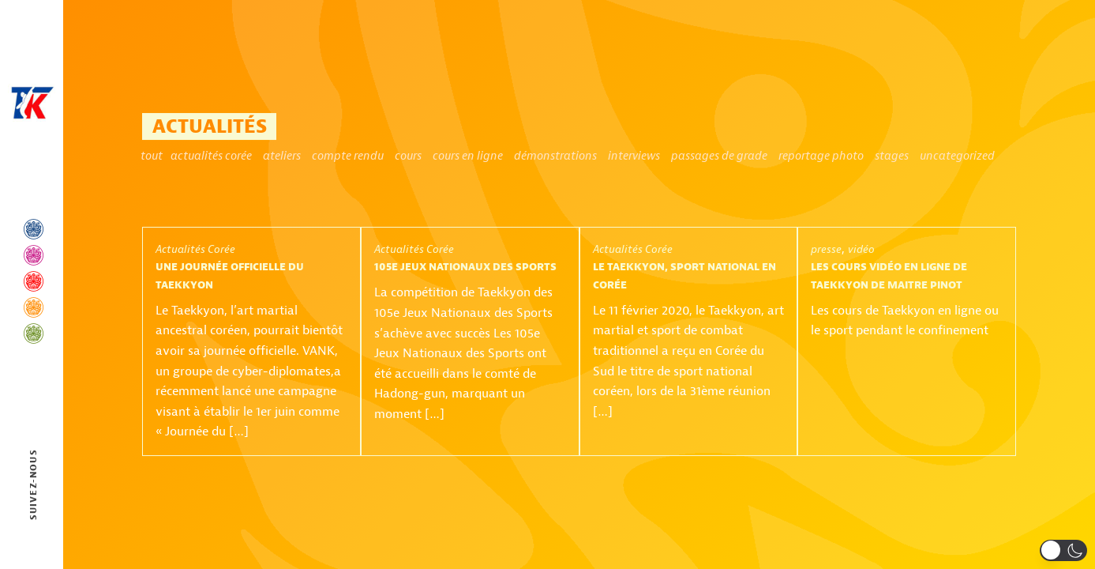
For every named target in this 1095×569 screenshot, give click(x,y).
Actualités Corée (195, 249)
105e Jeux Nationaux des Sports (465, 267)
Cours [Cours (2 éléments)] (408, 156)
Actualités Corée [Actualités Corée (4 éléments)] (211, 156)
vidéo (861, 249)
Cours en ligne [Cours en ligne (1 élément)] (468, 156)
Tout (152, 156)
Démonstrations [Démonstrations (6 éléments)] (555, 156)
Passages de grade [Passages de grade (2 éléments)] (719, 156)
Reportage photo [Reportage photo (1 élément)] (821, 156)
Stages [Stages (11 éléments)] (892, 156)
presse (826, 249)
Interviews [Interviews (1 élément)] (634, 156)
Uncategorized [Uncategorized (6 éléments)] (957, 156)
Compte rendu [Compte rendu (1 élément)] (348, 156)
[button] (1063, 550)
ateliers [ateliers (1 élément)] (282, 156)
